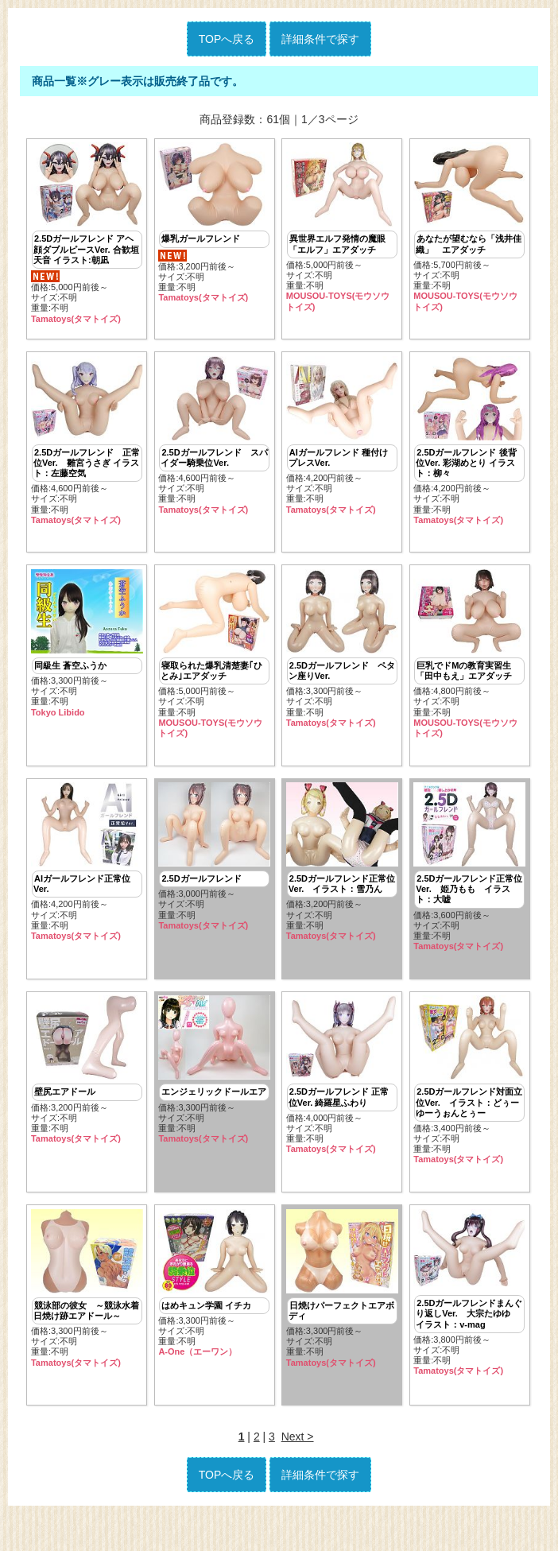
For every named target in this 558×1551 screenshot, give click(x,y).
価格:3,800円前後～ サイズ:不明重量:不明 (469, 1323)
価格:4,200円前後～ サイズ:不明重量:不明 (342, 441)
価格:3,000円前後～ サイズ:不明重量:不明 (214, 875)
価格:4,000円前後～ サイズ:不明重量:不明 (342, 1099)
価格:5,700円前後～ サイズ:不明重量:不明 (469, 227)
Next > (297, 1474)
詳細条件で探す (320, 39)
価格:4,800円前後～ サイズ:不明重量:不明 (469, 665)
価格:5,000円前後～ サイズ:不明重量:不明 (87, 233)
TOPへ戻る (227, 39)
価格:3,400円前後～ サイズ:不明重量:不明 (469, 1104)
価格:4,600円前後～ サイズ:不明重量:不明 (87, 446)
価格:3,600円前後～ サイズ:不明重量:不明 (469, 885)
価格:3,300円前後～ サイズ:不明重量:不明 (87, 655)
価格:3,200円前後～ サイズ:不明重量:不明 (214, 222)
